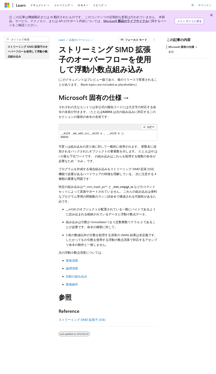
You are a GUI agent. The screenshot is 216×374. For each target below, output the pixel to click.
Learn (62, 40)
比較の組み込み (76, 276)
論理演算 (72, 268)
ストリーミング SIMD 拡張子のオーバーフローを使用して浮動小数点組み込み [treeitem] (28, 51)
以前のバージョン (79, 40)
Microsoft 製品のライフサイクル (125, 21)
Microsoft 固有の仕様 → (182, 47)
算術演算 (72, 260)
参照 (171, 52)
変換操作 (72, 284)
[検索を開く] (193, 5)
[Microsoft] (7, 5)
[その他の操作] (154, 40)
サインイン (204, 5)
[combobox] (27, 39)
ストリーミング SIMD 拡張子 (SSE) (82, 320)
